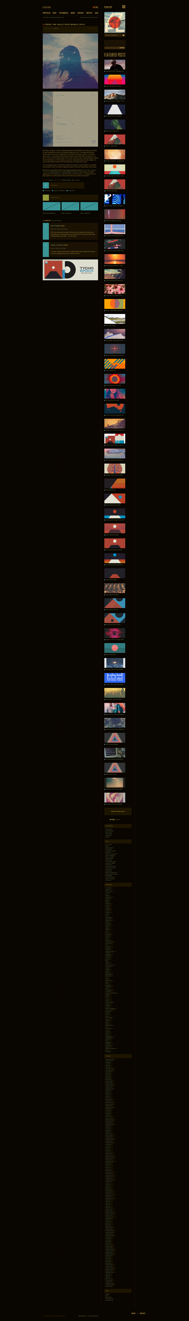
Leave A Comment (56, 220)
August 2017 (109, 1090)
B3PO (107, 846)
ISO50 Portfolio (109, 858)
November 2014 (109, 1139)
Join (96, 13)
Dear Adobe (108, 917)
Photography (109, 989)
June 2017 (108, 1093)
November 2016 (109, 1104)
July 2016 (108, 1110)
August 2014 (109, 1144)
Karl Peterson (109, 864)
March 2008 (108, 1263)
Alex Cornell (109, 832)
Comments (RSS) (93, 1316)
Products (108, 1003)
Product (107, 1000)
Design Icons (109, 920)
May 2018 (108, 1076)
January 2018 (109, 1082)
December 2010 (109, 1212)
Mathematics (109, 974)
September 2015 (110, 1124)
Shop (54, 13)
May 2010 (108, 1223)
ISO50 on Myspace (110, 855)
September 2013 (110, 1161)
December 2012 (109, 1175)
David (56, 28)
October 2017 (109, 1087)
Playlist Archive (114, 35)
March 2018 (108, 1079)
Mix (106, 977)
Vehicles (108, 1039)
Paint (107, 988)
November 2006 (109, 1284)
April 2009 (108, 1243)
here (60, 174)
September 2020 (110, 1059)
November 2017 (109, 1085)
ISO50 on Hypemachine (111, 854)
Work (107, 1050)
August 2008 (109, 1255)
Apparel (107, 895)
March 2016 (108, 1116)
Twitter (89, 13)
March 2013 (108, 1170)
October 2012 (109, 1178)
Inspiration (108, 952)
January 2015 (109, 1136)
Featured (108, 929)
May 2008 (108, 1260)
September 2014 (110, 1142)
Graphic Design (109, 942)
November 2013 (109, 1158)
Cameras (108, 905)
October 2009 (109, 1234)
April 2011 (108, 1206)
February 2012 (109, 1190)
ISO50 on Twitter (110, 857)
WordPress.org (109, 1300)
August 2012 (109, 1181)
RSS (95, 7)
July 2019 (108, 1062)
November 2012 (109, 1176)
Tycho (77, 180)
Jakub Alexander (110, 830)
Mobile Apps (109, 980)
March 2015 (108, 1133)
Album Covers (109, 891)
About (73, 13)
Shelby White (109, 833)
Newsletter (108, 985)
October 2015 (109, 1122)
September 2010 (110, 1217)
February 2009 (109, 1246)
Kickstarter (108, 966)
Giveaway (108, 940)
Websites (108, 1047)
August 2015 (109, 1125)
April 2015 (108, 1132)
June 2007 (108, 1274)
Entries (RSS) (82, 1316)
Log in (107, 1295)
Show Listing (109, 1017)
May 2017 (108, 1095)
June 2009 (108, 1240)
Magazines (108, 973)
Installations (108, 955)
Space (107, 1022)
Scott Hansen (109, 829)
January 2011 (109, 1210)
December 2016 (109, 1102)
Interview (108, 959)
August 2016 (109, 1108)
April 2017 (108, 1096)
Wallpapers (108, 1042)
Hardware (108, 948)
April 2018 (108, 1078)
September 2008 (110, 1254)
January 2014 (109, 1155)
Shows (107, 1019)
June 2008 (108, 1258)
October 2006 (109, 1286)
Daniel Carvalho (57, 245)
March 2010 (108, 1226)
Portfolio (46, 13)
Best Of (107, 898)
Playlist (114, 6)
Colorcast (108, 909)
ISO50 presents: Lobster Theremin (88, 17)
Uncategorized (109, 1037)
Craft (107, 915)
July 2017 (108, 1091)
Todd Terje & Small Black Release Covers (54, 17)
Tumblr (107, 1031)
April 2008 (108, 1261)
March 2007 (108, 1278)
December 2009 (109, 1230)
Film (107, 931)
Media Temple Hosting (114, 819)
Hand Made (108, 946)
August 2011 (109, 1199)
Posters (107, 996)
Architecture (108, 897)
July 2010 (108, 1220)
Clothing (108, 908)
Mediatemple (109, 871)
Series (107, 1016)
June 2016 (108, 1112)
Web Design (109, 1045)
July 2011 (108, 1201)
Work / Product (138, 1313)
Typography (108, 1036)
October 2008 (109, 1252)
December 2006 (109, 1283)
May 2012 (108, 1186)
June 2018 (108, 1074)
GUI (107, 945)
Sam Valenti (108, 835)
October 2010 (109, 1215)
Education (108, 925)
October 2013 (109, 1159)
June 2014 (108, 1147)
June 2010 (108, 1221)
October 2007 (109, 1271)
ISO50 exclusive (66, 180)
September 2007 (110, 1272)
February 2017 (109, 1099)
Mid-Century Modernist (111, 872)
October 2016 (109, 1105)
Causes (107, 906)
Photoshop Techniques (111, 993)
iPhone (107, 962)
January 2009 (109, 1247)
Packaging (108, 986)
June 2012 (108, 1184)
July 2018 (108, 1073)
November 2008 (109, 1250)
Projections (108, 1005)
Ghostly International (111, 851)
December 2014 (109, 1138)
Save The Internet (110, 877)
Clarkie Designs (109, 847)
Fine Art (107, 932)
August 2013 (109, 1162)
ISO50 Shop (109, 860)
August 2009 (109, 1237)
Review (107, 1013)
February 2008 (109, 1264)
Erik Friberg (55, 226)
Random (108, 1006)
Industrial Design (110, 951)
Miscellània (108, 976)
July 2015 (108, 1127)
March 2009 (108, 1244)
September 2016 (110, 1107)
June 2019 (108, 1064)
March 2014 (108, 1152)
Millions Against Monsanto (112, 874)
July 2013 (108, 1164)
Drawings (108, 923)
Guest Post (108, 943)
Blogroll (107, 900)
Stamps (107, 1024)
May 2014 (108, 1149)
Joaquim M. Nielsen (110, 863)
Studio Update (109, 1025)
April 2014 (108, 1150)
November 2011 (109, 1195)
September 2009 (110, 1235)
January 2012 (109, 1192)
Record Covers (109, 1010)
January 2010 (109, 1229)
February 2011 (109, 1209)
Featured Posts (114, 55)
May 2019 (108, 1065)
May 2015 (108, 1130)
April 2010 (108, 1224)
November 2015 (109, 1121)
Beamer (107, 837)
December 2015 (109, 1119)
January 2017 (109, 1101)
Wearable (108, 1044)
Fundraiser (108, 934)
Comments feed (109, 1298)
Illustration (108, 949)
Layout (107, 968)
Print (107, 997)
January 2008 (109, 1266)
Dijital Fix (49, 156)
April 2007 (108, 1277)
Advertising (108, 888)
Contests (108, 912)
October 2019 (109, 1061)
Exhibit (107, 928)
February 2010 (109, 1227)
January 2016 (109, 1118)
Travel (107, 1030)
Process (108, 999)
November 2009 (109, 1232)
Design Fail (108, 918)
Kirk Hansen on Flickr (111, 866)
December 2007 (109, 1268)
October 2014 (109, 1141)
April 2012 (108, 1187)
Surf (107, 1027)
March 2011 (108, 1207)
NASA (107, 983)
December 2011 (109, 1193)
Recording (108, 1011)
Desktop (108, 922)
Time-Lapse (108, 1028)
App (107, 894)
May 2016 (108, 1113)
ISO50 (107, 963)
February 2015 (109, 1135)
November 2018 (109, 1070)
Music (73, 180)
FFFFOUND (109, 849)
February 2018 (109, 1081)
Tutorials (108, 1033)
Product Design (109, 1002)
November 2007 (109, 1269)
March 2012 (108, 1189)
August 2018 (109, 1071)
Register (108, 1294)
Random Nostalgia (110, 1008)
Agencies (108, 889)
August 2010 (109, 1218)
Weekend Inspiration (111, 1048)
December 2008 (109, 1249)
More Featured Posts (118, 811)
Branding (108, 903)
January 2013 (109, 1173)
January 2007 (109, 1281)
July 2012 (108, 1183)
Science (107, 1014)
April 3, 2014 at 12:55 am (58, 248)
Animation (108, 892)
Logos (107, 971)
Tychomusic (108, 880)
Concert (107, 911)
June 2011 (108, 1203)
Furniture (108, 935)
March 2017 (108, 1098)
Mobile (107, 979)
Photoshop (108, 991)
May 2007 (108, 1275)
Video (107, 1040)
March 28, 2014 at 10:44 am (59, 229)
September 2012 (110, 1179)
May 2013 (108, 1167)
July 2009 (108, 1238)
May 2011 (108, 1204)
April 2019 (108, 1067)
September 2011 (110, 1198)
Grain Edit (108, 852)
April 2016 (108, 1115)
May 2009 (108, 1241)
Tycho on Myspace (110, 878)
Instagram (108, 954)
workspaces (108, 1051)
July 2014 (108, 1146)
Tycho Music (63, 13)
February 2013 (109, 1172)
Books (107, 902)
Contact (81, 13)
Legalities (108, 969)
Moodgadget (109, 875)
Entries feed (108, 1297)
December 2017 (109, 1084)
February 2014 (109, 1153)
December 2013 (109, 1156)
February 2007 (109, 1280)
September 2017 (110, 1088)
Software (108, 1020)
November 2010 (109, 1213)
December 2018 (109, 1068)
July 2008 (108, 1257)
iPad (107, 960)
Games (107, 937)
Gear (107, 939)
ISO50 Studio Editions (111, 861)
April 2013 (108, 1169)
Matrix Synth (109, 869)
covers (107, 914)
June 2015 (108, 1128)
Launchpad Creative (111, 867)
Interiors (108, 957)
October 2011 (109, 1196)
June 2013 (108, 1166)
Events (107, 926)
